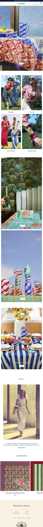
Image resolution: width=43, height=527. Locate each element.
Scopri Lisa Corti (21, 447)
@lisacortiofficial (16, 512)
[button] (41, 38)
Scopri (22, 225)
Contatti (28, 518)
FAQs (24, 518)
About (15, 518)
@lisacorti (27, 512)
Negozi (19, 518)
